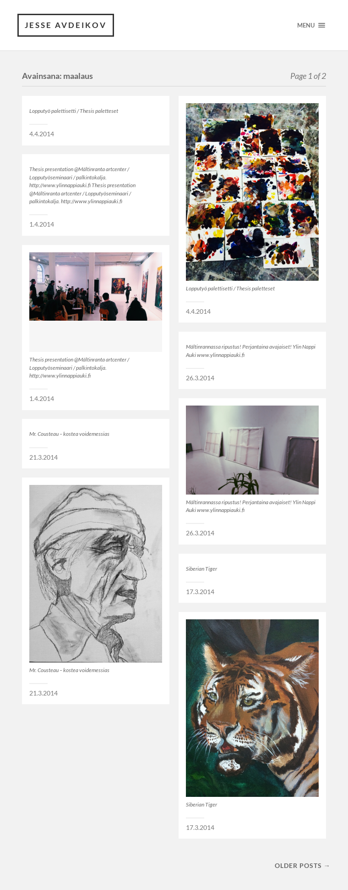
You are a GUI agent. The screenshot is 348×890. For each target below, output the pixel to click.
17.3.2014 (200, 591)
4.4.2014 (41, 134)
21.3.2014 (43, 457)
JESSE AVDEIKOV (66, 25)
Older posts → (303, 865)
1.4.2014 (41, 224)
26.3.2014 (200, 378)
